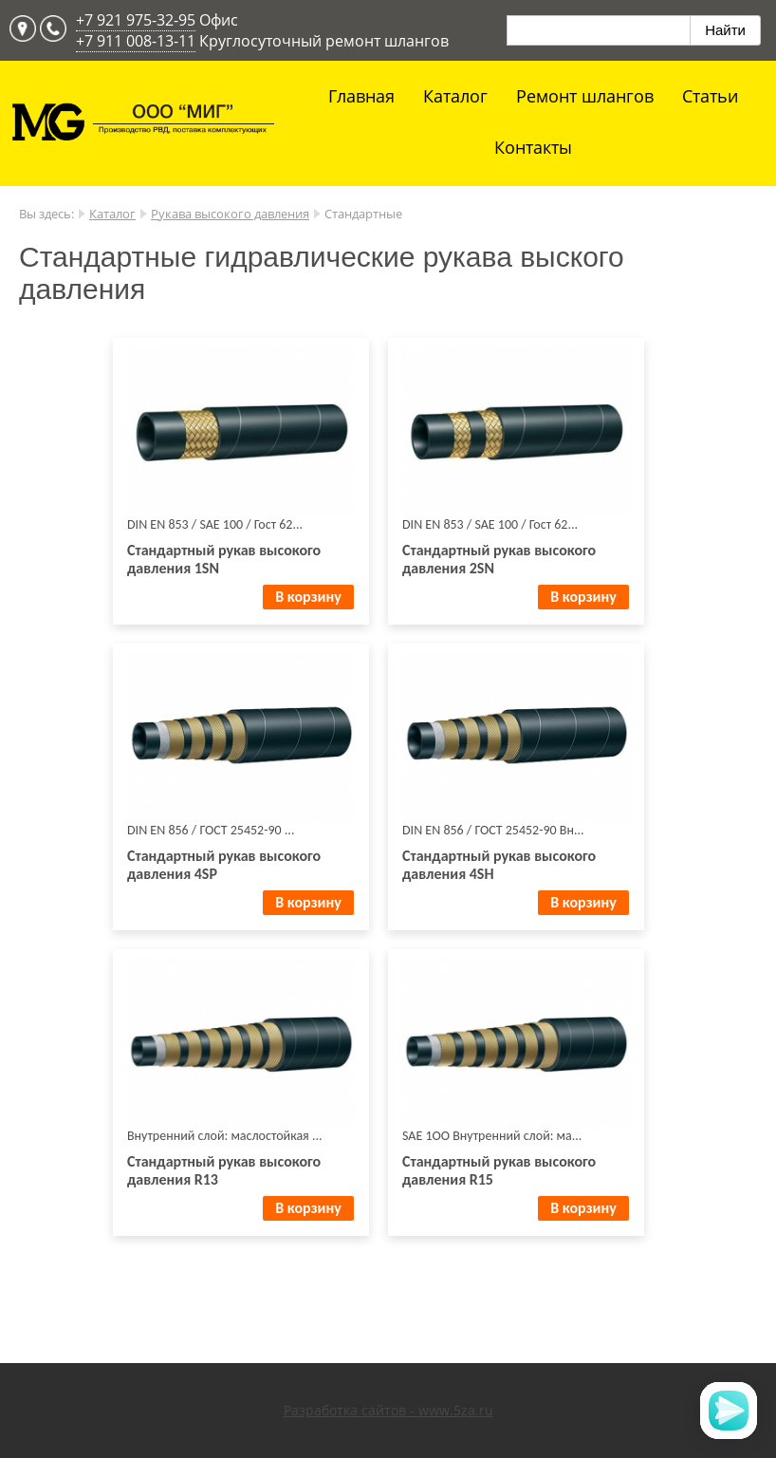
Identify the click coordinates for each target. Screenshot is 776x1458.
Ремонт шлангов (585, 95)
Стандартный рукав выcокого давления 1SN (224, 559)
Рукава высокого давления (230, 213)
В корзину (308, 597)
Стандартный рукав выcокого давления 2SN (499, 559)
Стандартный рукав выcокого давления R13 (224, 1170)
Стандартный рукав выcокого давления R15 (499, 1170)
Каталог (455, 95)
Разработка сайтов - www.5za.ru (388, 1410)
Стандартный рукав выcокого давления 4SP (224, 865)
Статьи (710, 95)
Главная (361, 95)
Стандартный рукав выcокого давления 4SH (499, 865)
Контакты (533, 147)
